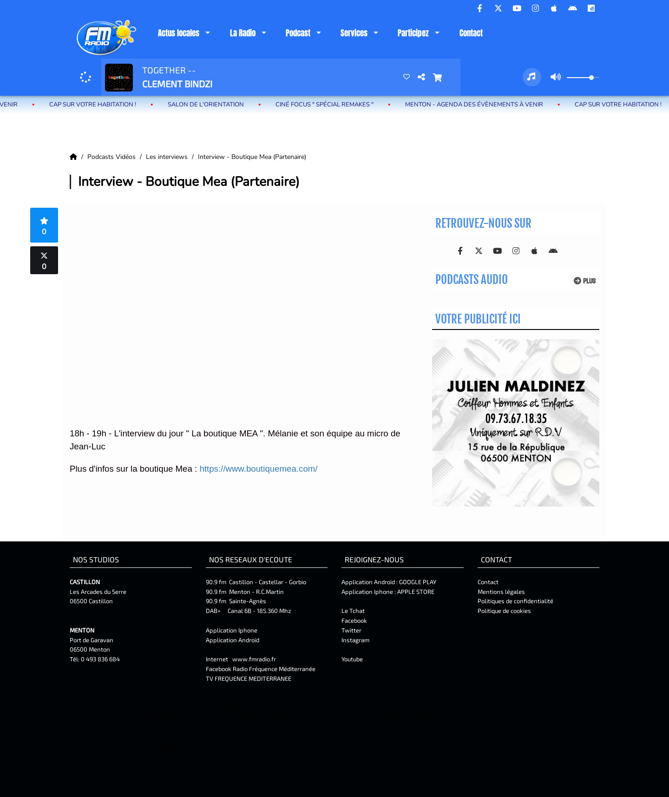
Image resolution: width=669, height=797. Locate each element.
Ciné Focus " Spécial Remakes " (328, 104)
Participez (413, 33)
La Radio (243, 33)
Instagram (355, 640)
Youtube (352, 659)
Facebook (354, 620)
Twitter (351, 630)
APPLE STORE (415, 591)
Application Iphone (232, 630)
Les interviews (168, 156)
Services (354, 33)
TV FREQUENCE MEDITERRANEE (248, 678)
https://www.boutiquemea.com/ (258, 469)
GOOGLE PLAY (417, 582)
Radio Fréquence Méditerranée (274, 668)
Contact (471, 33)
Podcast (298, 33)
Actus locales (178, 33)
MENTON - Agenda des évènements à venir (477, 104)
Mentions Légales (500, 642)
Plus (585, 281)
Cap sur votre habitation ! (95, 104)
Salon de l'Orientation (209, 104)
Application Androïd (232, 640)
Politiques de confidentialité (515, 601)
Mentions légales (501, 591)
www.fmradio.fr (254, 659)
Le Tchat (353, 610)
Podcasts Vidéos (112, 156)
